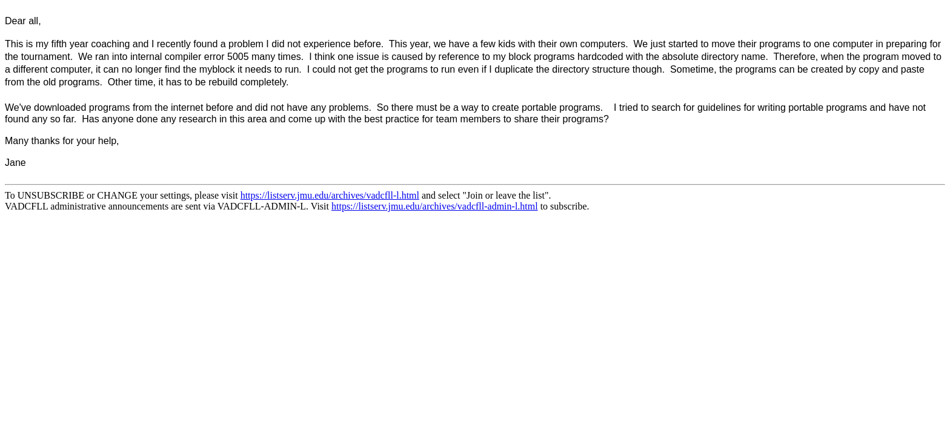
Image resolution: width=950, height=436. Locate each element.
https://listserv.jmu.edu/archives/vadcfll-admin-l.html (434, 206)
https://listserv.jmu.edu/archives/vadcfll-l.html (330, 195)
